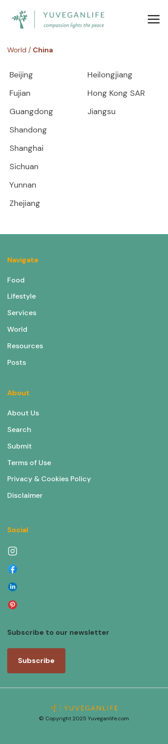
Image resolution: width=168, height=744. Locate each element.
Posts (16, 362)
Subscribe (36, 660)
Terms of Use (29, 462)
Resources (25, 346)
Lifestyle (21, 296)
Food (16, 280)
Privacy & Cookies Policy (49, 478)
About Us (23, 413)
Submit (19, 446)
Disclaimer (25, 495)
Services (21, 312)
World (17, 329)
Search (19, 429)
